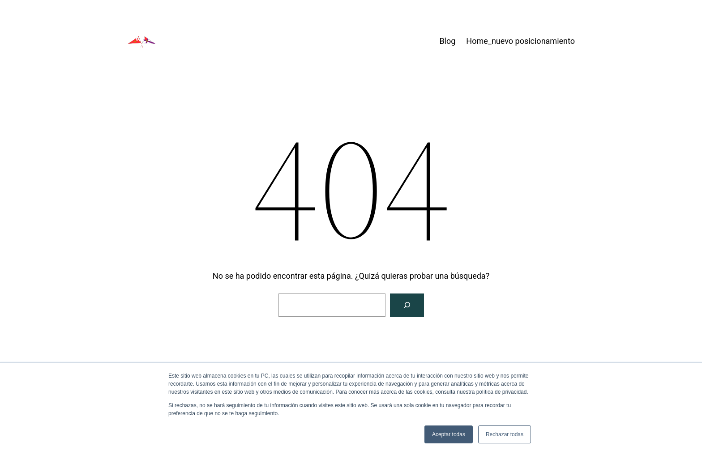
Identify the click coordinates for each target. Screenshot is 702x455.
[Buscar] (407, 305)
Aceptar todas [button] (448, 434)
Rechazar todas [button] (504, 434)
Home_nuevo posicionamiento (520, 41)
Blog (447, 41)
